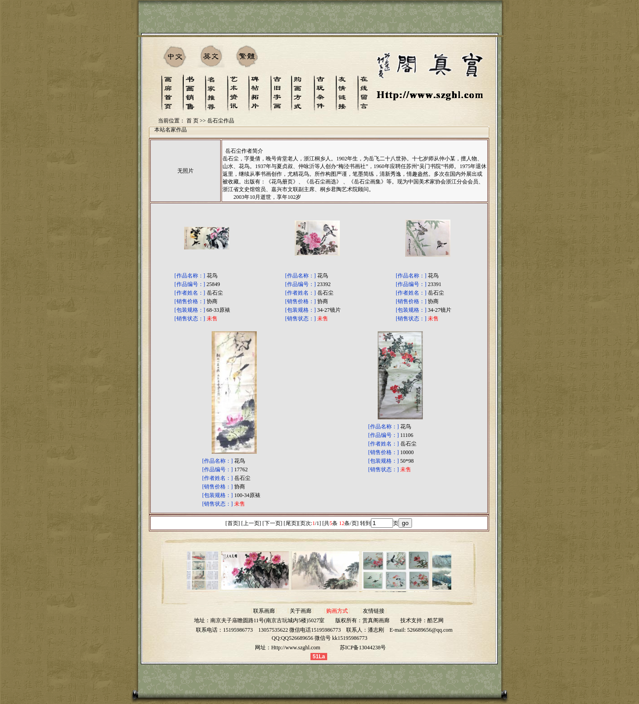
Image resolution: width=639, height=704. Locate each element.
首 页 (192, 120)
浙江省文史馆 (238, 189)
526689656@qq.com (430, 630)
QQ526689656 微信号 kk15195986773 (324, 638)
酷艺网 (435, 620)
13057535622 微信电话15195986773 (299, 630)
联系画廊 (264, 611)
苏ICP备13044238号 (363, 647)
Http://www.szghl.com (295, 647)
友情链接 (373, 611)
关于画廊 (300, 611)
